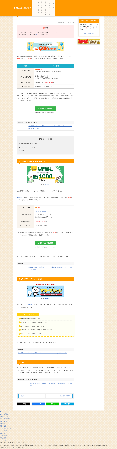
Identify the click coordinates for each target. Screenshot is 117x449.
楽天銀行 (47, 298)
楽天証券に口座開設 (44, 108)
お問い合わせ (3, 435)
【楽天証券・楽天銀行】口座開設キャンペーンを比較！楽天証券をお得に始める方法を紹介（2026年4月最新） (71, 7)
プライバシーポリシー (6, 428)
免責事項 (2, 433)
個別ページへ (24, 396)
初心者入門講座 (60, 2)
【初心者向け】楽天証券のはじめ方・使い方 (32, 7)
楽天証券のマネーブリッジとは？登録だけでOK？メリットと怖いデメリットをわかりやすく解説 (44, 353)
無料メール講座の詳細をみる (91, 33)
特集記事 (101, 2)
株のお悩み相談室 (81, 2)
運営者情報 (3, 426)
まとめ (22, 150)
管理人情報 (3, 438)
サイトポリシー (4, 431)
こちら (36, 34)
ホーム (52, 2)
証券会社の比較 (70, 2)
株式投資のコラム (92, 2)
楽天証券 (47, 184)
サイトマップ (3, 440)
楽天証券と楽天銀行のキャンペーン (30, 143)
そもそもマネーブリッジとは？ (29, 147)
